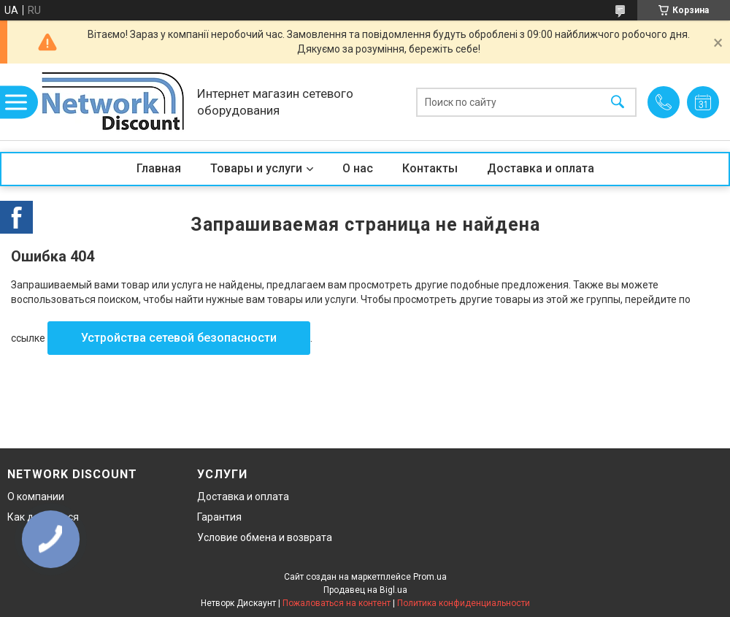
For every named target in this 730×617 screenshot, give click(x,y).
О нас (357, 168)
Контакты (430, 168)
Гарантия (219, 517)
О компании (35, 496)
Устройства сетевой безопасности (179, 338)
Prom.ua (430, 577)
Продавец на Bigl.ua (365, 590)
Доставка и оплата (540, 168)
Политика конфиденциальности (463, 603)
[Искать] (617, 101)
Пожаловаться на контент (337, 603)
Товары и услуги (256, 168)
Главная (159, 168)
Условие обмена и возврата (264, 537)
